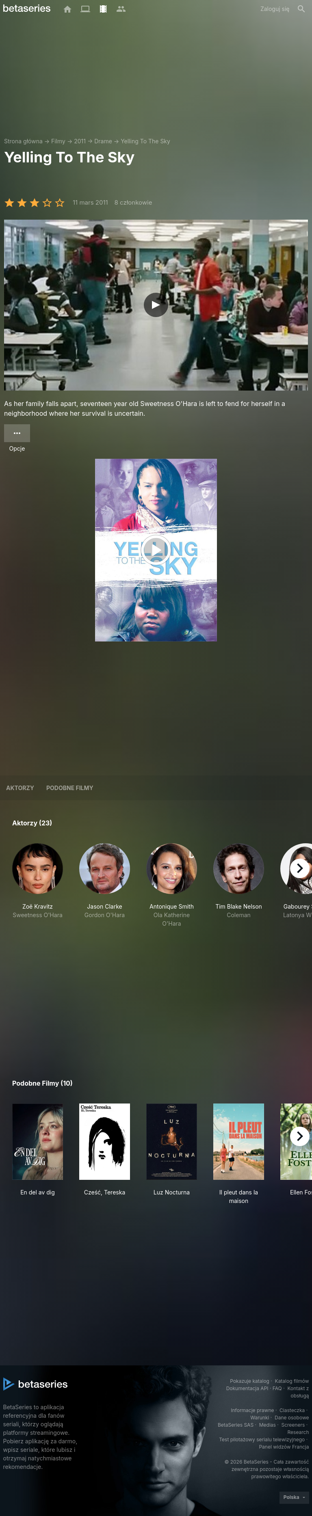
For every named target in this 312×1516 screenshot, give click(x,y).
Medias (267, 1425)
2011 (80, 141)
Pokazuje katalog (249, 1381)
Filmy (58, 141)
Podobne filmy (69, 787)
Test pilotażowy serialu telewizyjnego (262, 1439)
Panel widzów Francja (284, 1447)
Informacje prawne (252, 1410)
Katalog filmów (292, 1381)
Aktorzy (20, 787)
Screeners (293, 1425)
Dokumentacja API (247, 1388)
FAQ (277, 1388)
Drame (103, 141)
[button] (37, 885)
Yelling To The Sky (145, 141)
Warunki (259, 1418)
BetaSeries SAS (236, 1425)
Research (298, 1432)
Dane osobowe (292, 1418)
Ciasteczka (292, 1410)
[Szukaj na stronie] (301, 9)
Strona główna (23, 141)
